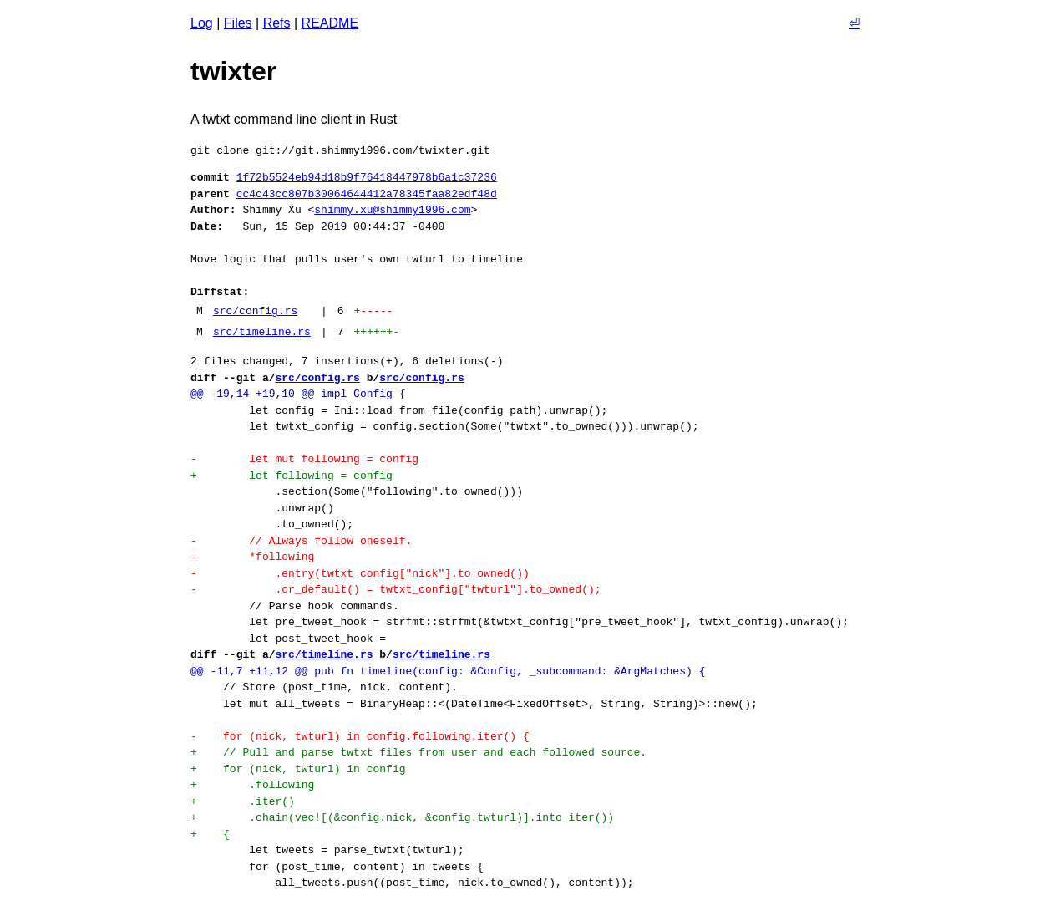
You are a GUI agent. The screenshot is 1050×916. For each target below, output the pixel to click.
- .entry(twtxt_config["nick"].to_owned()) (360, 573)
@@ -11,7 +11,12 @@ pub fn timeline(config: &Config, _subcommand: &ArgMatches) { (447, 671)
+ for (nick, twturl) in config (297, 768)
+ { (210, 834)
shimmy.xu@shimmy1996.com (392, 209)
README (330, 23)
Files (238, 23)
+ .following (252, 784)
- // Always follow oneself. (301, 540)
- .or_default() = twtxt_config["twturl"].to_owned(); (395, 589)
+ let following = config (291, 475)
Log (201, 23)
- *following (252, 556)
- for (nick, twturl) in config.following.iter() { (360, 736)
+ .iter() (242, 801)
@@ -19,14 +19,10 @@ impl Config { (297, 393)
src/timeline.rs (262, 331)
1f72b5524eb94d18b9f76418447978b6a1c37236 (366, 177)
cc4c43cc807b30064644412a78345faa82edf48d (366, 193)
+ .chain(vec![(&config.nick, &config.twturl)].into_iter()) (402, 817)
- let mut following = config (304, 458)
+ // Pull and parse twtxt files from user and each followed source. (418, 752)
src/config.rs (255, 310)
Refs (277, 23)
